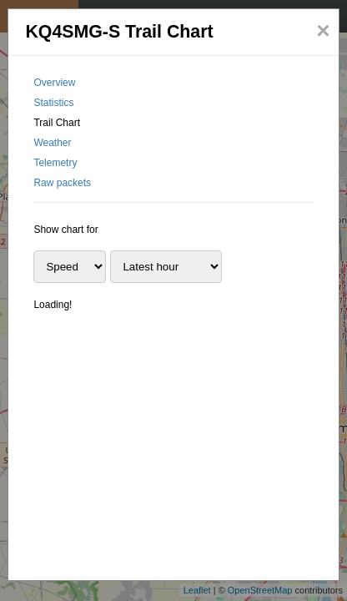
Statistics (53, 103)
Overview (54, 82)
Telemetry (55, 163)
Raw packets (62, 183)
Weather (52, 143)
